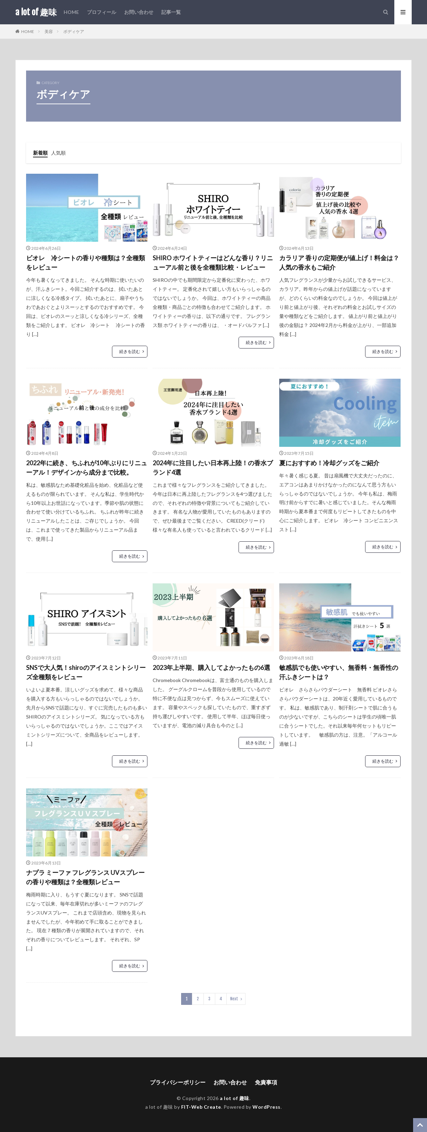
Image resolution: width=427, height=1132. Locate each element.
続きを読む (129, 351)
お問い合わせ (138, 12)
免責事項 (266, 1082)
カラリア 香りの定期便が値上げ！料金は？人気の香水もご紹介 (339, 262)
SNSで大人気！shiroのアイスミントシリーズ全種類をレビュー (86, 672)
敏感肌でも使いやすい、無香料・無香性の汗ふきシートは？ (338, 672)
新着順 (40, 153)
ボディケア (73, 31)
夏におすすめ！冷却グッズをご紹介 (329, 463)
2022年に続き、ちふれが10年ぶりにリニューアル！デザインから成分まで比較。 (86, 467)
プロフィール (101, 12)
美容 (49, 31)
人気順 (58, 153)
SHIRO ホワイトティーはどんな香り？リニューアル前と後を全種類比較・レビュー (213, 262)
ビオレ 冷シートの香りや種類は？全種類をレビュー (85, 262)
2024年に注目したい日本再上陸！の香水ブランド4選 (213, 467)
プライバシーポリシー (178, 1082)
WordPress (266, 1107)
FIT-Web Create (201, 1107)
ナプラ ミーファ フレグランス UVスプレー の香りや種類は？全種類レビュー (85, 877)
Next (234, 998)
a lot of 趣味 (36, 12)
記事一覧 (171, 12)
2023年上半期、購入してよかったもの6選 (211, 667)
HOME (71, 12)
